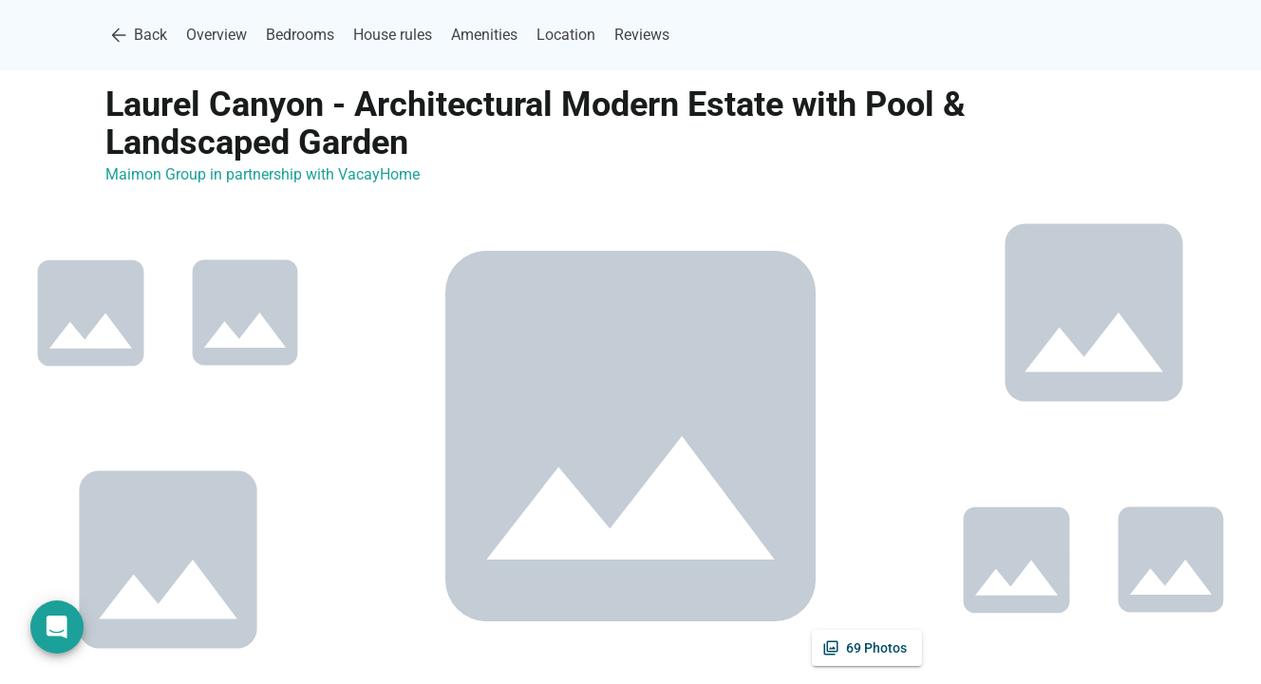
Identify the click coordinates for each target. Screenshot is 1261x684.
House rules (392, 35)
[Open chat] (57, 627)
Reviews (641, 35)
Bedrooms (300, 35)
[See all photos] (867, 648)
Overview (216, 35)
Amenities (484, 35)
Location (565, 35)
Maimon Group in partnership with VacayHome (262, 174)
